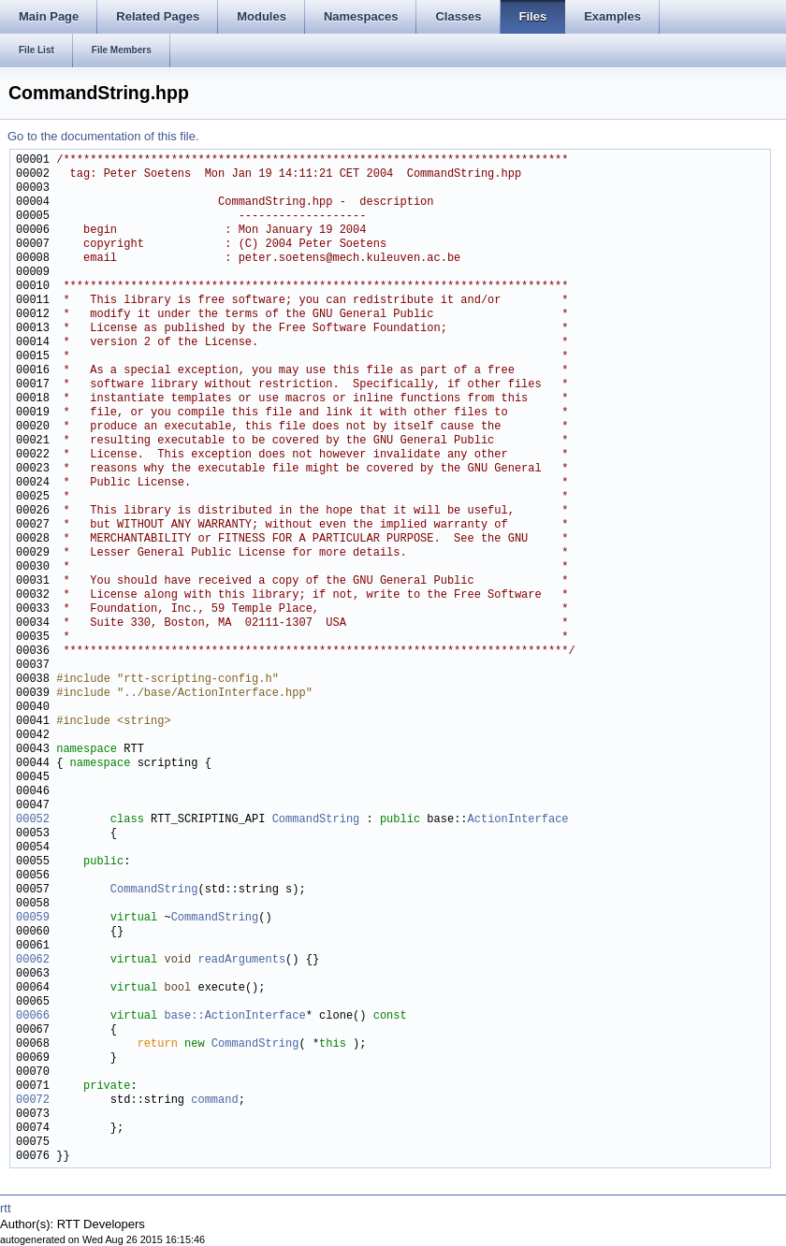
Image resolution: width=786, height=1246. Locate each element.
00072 (33, 1100)
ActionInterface (517, 820)
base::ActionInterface (234, 1016)
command (214, 1100)
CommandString (316, 820)
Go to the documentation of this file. (103, 136)
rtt (5, 1208)
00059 (33, 918)
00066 (33, 1016)
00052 (33, 820)
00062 (33, 960)
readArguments (241, 960)
